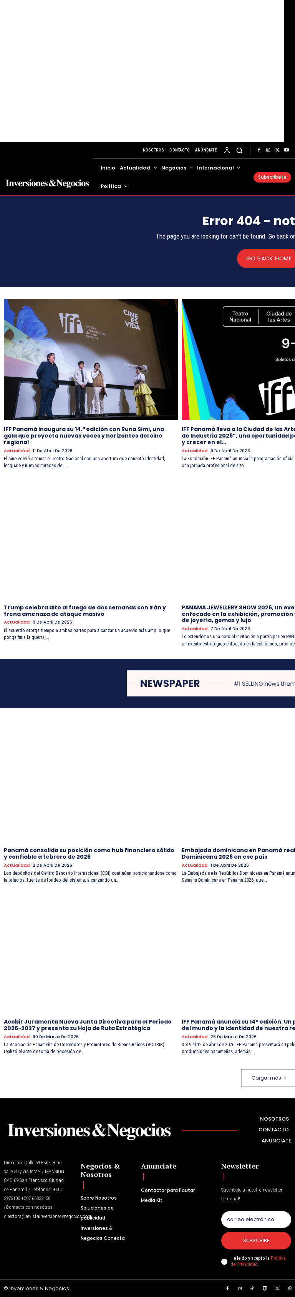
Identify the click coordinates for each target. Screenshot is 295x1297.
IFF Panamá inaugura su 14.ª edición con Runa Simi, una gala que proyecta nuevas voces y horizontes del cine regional (84, 435)
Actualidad (17, 450)
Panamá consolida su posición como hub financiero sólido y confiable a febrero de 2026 (89, 853)
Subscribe (256, 1240)
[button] (239, 150)
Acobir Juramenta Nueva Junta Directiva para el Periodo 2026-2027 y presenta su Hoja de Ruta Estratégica (88, 1025)
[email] (256, 1219)
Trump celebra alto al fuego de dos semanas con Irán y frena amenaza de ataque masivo (85, 610)
